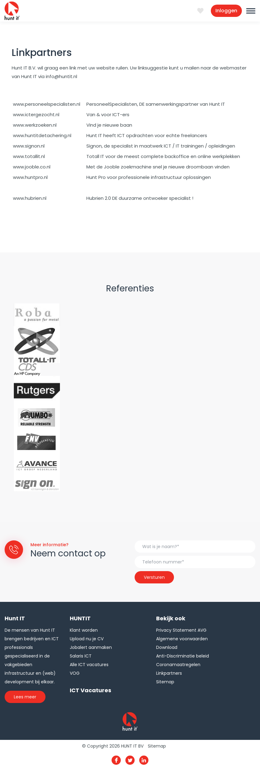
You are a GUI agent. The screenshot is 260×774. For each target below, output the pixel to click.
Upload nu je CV (87, 639)
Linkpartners (169, 673)
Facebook (116, 760)
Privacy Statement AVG (181, 630)
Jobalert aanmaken (91, 647)
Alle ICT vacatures (89, 664)
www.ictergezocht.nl (36, 114)
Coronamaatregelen (178, 664)
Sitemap (165, 682)
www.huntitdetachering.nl (42, 135)
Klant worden (84, 630)
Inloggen (226, 10)
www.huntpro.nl (30, 177)
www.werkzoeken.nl (35, 125)
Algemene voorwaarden (182, 639)
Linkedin (143, 760)
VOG (75, 673)
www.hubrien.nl (29, 198)
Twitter (130, 760)
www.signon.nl (29, 146)
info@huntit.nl (61, 76)
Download (166, 647)
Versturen (154, 577)
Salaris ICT (81, 656)
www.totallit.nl (29, 156)
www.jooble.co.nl (31, 167)
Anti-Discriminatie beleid (182, 656)
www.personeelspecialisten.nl (46, 104)
